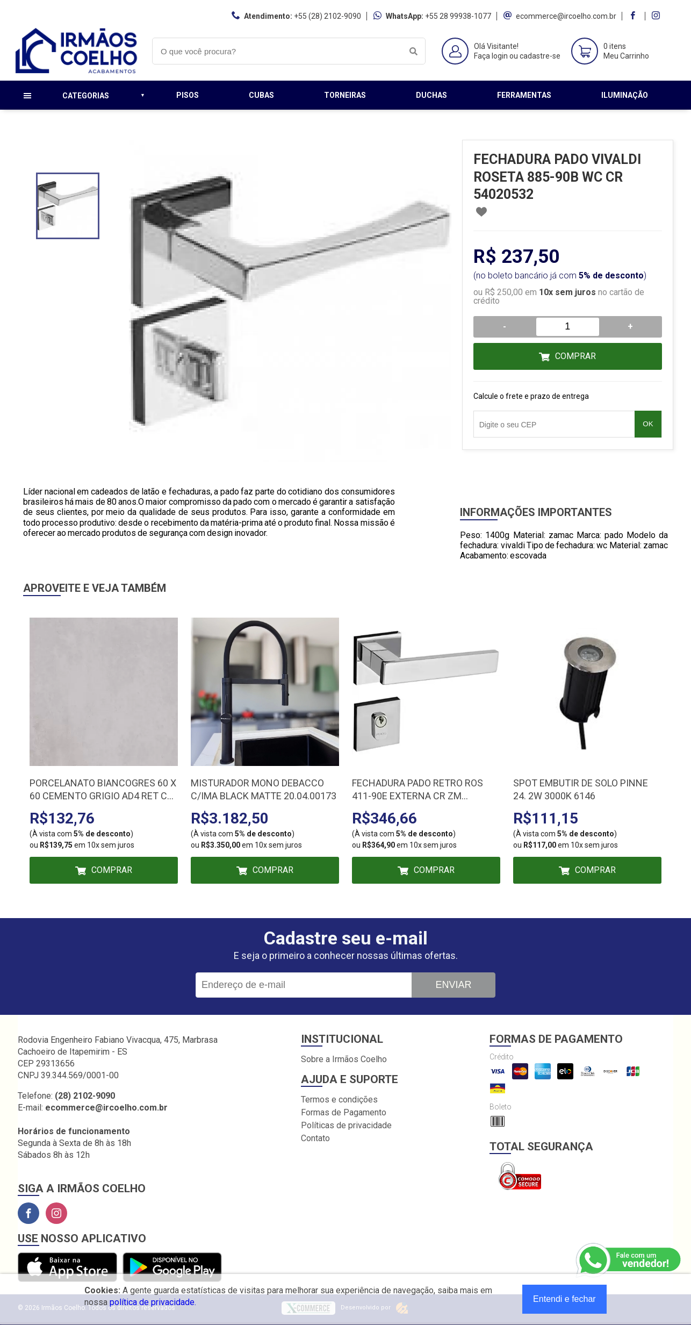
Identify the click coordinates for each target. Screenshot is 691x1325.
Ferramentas (524, 95)
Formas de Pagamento (343, 1112)
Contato (315, 1138)
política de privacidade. (153, 1302)
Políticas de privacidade (346, 1125)
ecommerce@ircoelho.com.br (566, 16)
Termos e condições (339, 1099)
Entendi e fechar (564, 1298)
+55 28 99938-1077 (458, 16)
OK (648, 424)
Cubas (261, 95)
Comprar (575, 356)
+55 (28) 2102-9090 (327, 16)
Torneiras (345, 95)
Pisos (187, 95)
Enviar (453, 984)
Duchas (431, 95)
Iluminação (624, 95)
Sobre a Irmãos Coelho (344, 1059)
